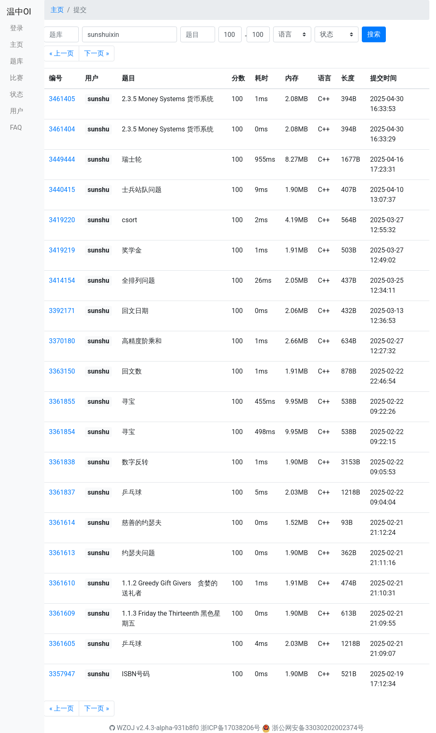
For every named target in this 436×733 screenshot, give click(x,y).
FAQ (16, 127)
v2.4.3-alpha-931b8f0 (167, 728)
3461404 (62, 129)
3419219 (62, 250)
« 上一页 (61, 53)
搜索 (373, 34)
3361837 (62, 492)
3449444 (62, 159)
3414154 (62, 280)
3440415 (62, 190)
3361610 (62, 583)
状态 (16, 94)
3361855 (62, 401)
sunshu (98, 99)
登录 (16, 28)
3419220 (62, 220)
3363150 (62, 371)
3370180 (62, 341)
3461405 (62, 99)
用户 (16, 111)
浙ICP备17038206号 (231, 728)
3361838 (62, 462)
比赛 (16, 78)
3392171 (62, 311)
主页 (16, 45)
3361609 (62, 613)
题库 (16, 61)
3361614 (62, 523)
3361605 (62, 644)
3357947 (62, 674)
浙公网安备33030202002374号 (318, 728)
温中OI (19, 12)
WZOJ (122, 728)
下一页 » (96, 53)
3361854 (62, 432)
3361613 (62, 553)
